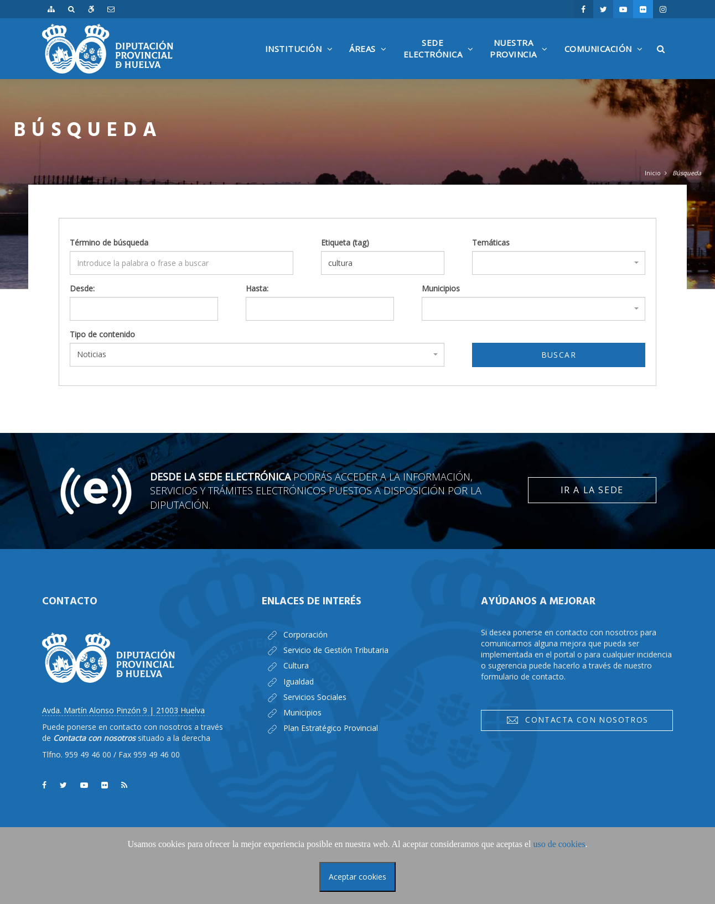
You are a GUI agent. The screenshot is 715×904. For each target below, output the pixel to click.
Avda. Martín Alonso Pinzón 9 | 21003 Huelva (123, 710)
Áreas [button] (370, 61)
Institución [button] (302, 61)
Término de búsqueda (109, 242)
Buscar (558, 354)
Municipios (441, 288)
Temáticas (491, 242)
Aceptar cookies (357, 876)
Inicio (653, 173)
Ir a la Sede (592, 490)
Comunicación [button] (606, 61)
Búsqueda (686, 173)
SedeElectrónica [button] (441, 58)
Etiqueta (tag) (345, 242)
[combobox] (558, 263)
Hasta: (257, 288)
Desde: (82, 288)
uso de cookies (559, 844)
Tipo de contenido (102, 334)
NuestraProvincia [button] (521, 58)
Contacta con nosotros (577, 720)
